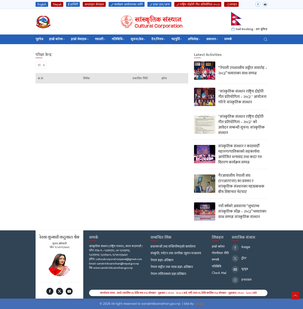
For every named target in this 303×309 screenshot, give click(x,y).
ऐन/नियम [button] (159, 39)
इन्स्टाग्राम (242, 279)
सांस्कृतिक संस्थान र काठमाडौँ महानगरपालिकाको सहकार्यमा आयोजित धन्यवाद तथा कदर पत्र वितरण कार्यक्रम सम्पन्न (240, 154)
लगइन (231, 4)
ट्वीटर (239, 258)
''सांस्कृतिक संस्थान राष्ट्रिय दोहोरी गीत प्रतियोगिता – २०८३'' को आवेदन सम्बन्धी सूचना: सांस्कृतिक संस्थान (241, 124)
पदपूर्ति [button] (176, 39)
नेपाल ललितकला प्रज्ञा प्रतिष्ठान (168, 274)
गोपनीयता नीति (220, 253)
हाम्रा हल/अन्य (159, 4)
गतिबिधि (216, 266)
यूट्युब (240, 269)
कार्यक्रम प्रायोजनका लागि (126, 4)
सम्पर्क (228, 39)
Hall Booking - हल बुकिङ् (249, 29)
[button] (265, 39)
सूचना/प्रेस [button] (138, 39)
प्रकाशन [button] (212, 39)
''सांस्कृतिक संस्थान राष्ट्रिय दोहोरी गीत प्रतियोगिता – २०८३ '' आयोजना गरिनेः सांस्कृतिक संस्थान (242, 96)
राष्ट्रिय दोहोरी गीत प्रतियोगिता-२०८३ (198, 4)
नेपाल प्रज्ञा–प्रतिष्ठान (162, 260)
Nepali (57, 4)
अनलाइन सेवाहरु (94, 4)
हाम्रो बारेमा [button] (57, 39)
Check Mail (219, 273)
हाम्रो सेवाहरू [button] (80, 39)
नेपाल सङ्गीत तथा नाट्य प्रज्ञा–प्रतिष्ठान (172, 267)
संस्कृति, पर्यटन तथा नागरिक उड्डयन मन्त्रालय (176, 253)
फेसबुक (241, 247)
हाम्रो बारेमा (218, 246)
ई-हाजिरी (73, 4)
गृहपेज (39, 39)
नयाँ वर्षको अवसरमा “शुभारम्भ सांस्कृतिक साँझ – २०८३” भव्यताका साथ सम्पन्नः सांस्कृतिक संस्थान (242, 211)
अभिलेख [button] (194, 39)
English (41, 4)
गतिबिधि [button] (118, 39)
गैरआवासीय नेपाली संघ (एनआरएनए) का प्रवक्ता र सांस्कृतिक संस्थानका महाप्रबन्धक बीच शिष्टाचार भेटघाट (241, 183)
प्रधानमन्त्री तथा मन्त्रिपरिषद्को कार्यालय (173, 246)
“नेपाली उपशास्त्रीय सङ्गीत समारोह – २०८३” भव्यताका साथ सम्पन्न (242, 71)
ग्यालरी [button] (100, 39)
